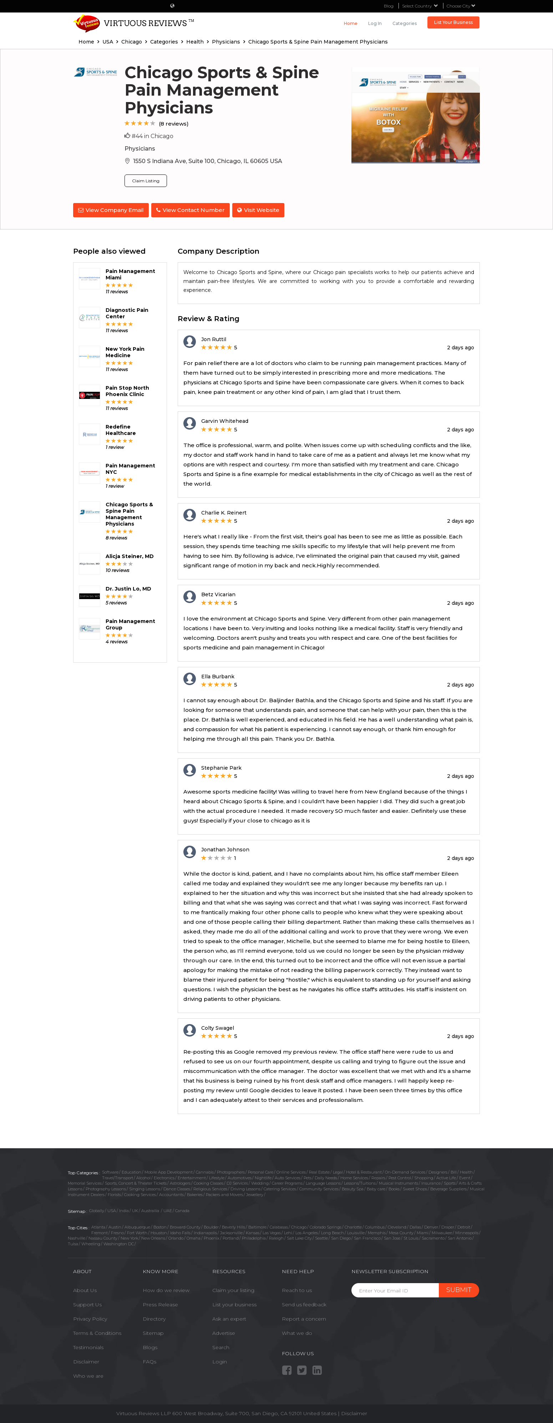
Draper (447, 1226)
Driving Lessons (245, 1187)
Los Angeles (306, 1231)
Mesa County (401, 1231)
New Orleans (153, 1237)
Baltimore (257, 1226)
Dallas (415, 1226)
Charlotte (353, 1226)
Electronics (164, 1176)
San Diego (341, 1237)
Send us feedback (304, 1303)
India (124, 1209)
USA (111, 1209)
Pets (307, 1176)
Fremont (99, 1231)
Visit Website (260, 210)
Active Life (446, 1176)
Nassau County (102, 1237)
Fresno (117, 1231)
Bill (454, 1171)
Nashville (76, 1237)
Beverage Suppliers (448, 1187)
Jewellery (254, 1193)
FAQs (149, 1360)
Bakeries (195, 1193)
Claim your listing (233, 1289)
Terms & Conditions (97, 1332)
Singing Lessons (144, 1187)
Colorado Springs (325, 1226)
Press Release (160, 1303)
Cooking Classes (208, 1182)
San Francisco (367, 1237)
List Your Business (453, 22)
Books (394, 1187)
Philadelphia (254, 1237)
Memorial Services (85, 1182)
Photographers (231, 1171)
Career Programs (287, 1182)
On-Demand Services (405, 1171)
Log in (375, 23)
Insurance (431, 1182)
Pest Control (400, 1176)
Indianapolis (205, 1231)
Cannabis (205, 1171)
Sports (450, 1182)
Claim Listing (145, 180)
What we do (297, 1332)
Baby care (376, 1187)
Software (110, 1171)
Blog (389, 6)
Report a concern (304, 1318)
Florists (114, 1193)
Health (466, 1171)
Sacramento (433, 1237)
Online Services (291, 1171)
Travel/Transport (117, 1176)
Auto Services (287, 1176)
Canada (182, 1209)
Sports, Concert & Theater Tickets (136, 1182)
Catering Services (280, 1187)
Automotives (240, 1176)
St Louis (411, 1237)
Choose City (461, 6)
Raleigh (276, 1237)
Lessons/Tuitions (360, 1182)
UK (135, 1209)
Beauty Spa (353, 1187)
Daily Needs (326, 1176)
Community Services (319, 1187)
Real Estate (319, 1171)
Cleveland (397, 1226)
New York (129, 1237)
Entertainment (192, 1176)
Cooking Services (140, 1193)
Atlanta (98, 1226)
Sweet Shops (415, 1187)
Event (464, 1176)
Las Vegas (272, 1231)
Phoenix (211, 1237)
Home (350, 23)
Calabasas (279, 1226)
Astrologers (180, 1182)
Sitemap (153, 1332)
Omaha (194, 1237)
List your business (234, 1303)
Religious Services (210, 1187)
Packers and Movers (224, 1193)
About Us (85, 1289)
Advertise (223, 1332)
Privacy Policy (90, 1318)
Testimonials (88, 1346)
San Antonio (460, 1237)
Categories (404, 23)
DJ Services (237, 1182)
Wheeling (90, 1242)
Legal (338, 1171)
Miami (422, 1231)
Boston (160, 1226)
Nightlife (263, 1176)
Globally (96, 1209)
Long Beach (332, 1231)
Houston (159, 1231)
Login (219, 1360)
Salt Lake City (299, 1237)
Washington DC (118, 1242)
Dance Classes (176, 1187)
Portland (231, 1237)
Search (220, 1346)
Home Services (354, 1176)
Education (131, 1171)
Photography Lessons (106, 1187)
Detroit (463, 1226)
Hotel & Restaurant (364, 1171)
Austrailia (150, 1209)
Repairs (378, 1176)
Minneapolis (466, 1231)
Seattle (321, 1237)
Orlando (175, 1237)
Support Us (87, 1303)
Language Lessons (323, 1182)
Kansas (252, 1231)
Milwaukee (442, 1231)
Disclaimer (86, 1360)
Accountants (171, 1193)
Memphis (377, 1231)
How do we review (166, 1289)
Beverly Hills (233, 1226)
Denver (431, 1226)
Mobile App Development (168, 1171)
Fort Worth (137, 1231)
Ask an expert (229, 1318)
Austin (114, 1226)
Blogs (150, 1346)
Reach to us (297, 1289)
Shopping (423, 1176)
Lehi (288, 1231)
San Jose (392, 1237)
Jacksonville (231, 1231)
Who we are (88, 1375)
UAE (167, 1209)
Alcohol (143, 1176)
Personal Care (260, 1171)
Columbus (375, 1226)
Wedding (260, 1182)
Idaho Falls (180, 1231)
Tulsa (73, 1242)
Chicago (298, 1226)
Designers (437, 1171)
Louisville (356, 1231)
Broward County (185, 1226)
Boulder (211, 1226)
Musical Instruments (398, 1182)
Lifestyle (216, 1176)
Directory (154, 1318)
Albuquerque (137, 1226)
